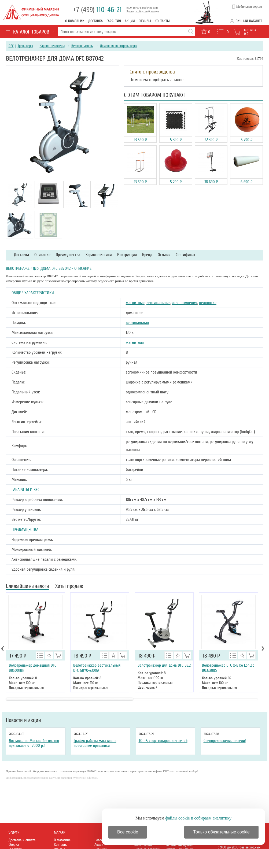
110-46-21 (97, 9)
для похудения (184, 302)
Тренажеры (25, 46)
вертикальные (158, 302)
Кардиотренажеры (52, 46)
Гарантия (113, 21)
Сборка (14, 844)
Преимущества (68, 254)
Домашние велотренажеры (118, 46)
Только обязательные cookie (221, 832)
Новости (100, 840)
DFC (11, 46)
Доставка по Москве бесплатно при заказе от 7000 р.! (34, 743)
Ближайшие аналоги (27, 586)
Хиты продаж (69, 586)
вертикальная (137, 322)
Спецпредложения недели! (225, 740)
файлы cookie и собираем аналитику (198, 818)
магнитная (135, 342)
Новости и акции (23, 720)
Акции (130, 21)
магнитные (135, 302)
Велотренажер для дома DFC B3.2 (164, 665)
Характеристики (99, 254)
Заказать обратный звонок (143, 11)
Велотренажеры (82, 46)
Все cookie (127, 832)
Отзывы (145, 21)
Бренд (147, 254)
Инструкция (127, 254)
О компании (74, 21)
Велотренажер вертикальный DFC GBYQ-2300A (96, 668)
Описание (42, 254)
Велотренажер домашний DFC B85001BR (32, 668)
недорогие (207, 302)
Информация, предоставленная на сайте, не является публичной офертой (52, 777)
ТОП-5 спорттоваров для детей (163, 740)
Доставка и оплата (22, 840)
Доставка (95, 21)
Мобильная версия (249, 7)
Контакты (162, 21)
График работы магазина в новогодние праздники (95, 743)
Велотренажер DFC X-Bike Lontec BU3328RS (228, 668)
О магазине (62, 840)
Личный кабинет (248, 21)
